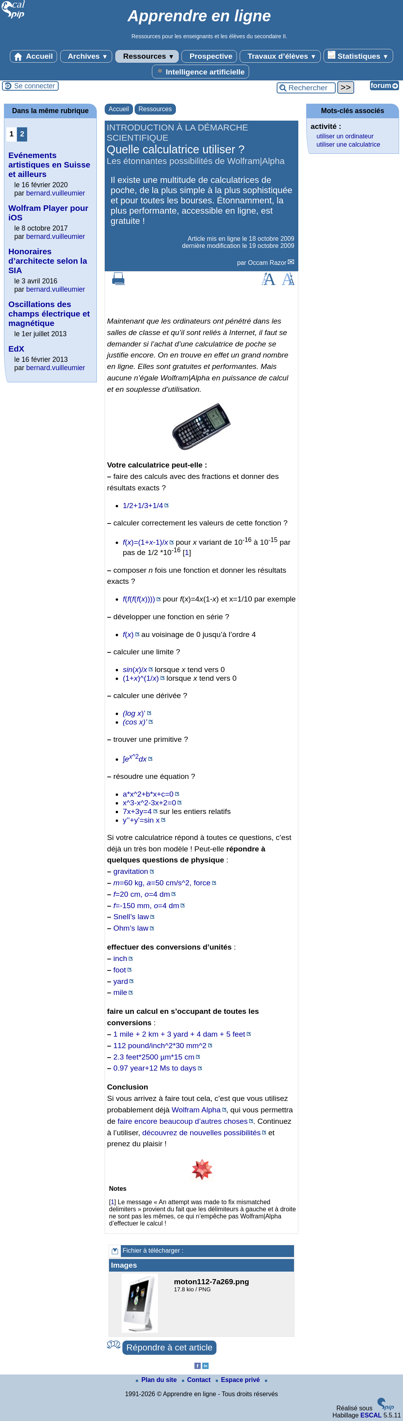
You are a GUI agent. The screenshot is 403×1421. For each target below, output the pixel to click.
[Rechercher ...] (306, 87)
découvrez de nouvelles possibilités (201, 1133)
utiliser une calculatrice (348, 144)
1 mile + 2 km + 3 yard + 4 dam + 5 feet (179, 1034)
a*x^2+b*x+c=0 (148, 794)
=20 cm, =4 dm (141, 894)
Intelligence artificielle (200, 71)
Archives (86, 56)
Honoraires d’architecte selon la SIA (47, 261)
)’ (134, 713)
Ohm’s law (130, 928)
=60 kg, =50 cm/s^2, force (162, 883)
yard (120, 981)
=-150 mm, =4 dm (146, 905)
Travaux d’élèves (280, 56)
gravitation (130, 871)
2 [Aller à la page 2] (22, 134)
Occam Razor (267, 262)
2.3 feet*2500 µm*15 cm (153, 1057)
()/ (135, 669)
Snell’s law (131, 917)
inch (120, 958)
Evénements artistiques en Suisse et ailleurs (49, 165)
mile (120, 992)
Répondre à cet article (169, 1347)
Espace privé (239, 1379)
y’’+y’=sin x (141, 820)
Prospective (209, 56)
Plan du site (157, 1379)
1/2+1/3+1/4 (143, 505)
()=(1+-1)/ (145, 542)
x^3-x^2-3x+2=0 (149, 803)
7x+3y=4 (137, 811)
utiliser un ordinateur (344, 136)
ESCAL (371, 1415)
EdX (16, 348)
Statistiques (358, 55)
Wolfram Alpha (196, 1110)
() (128, 634)
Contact (197, 1379)
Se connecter (34, 86)
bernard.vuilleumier (55, 193)
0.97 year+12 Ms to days (154, 1068)
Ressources (147, 56)
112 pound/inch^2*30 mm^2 (160, 1045)
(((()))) (139, 599)
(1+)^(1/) (141, 678)
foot (119, 970)
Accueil (33, 56)
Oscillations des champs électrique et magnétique (49, 314)
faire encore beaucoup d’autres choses (183, 1121)
